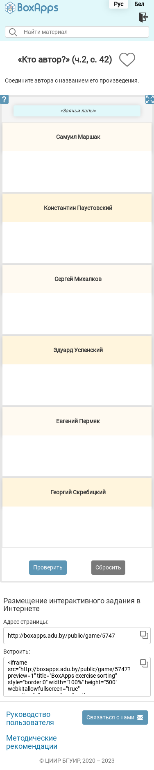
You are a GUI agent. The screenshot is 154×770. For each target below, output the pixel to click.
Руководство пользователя (30, 718)
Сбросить (108, 567)
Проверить (48, 567)
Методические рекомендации (31, 742)
